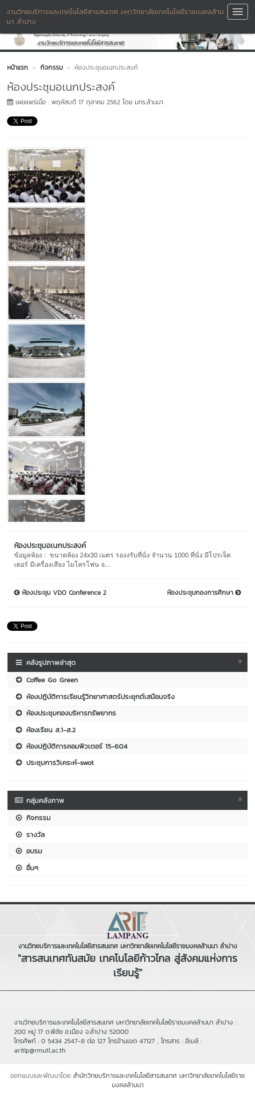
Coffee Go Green (46, 679)
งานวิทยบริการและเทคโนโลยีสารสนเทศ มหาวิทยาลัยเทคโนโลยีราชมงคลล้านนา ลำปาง (115, 16)
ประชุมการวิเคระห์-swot (54, 762)
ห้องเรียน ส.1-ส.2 (45, 729)
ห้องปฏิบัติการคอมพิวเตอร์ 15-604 (71, 746)
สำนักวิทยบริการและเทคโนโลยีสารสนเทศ (125, 1076)
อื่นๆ (26, 867)
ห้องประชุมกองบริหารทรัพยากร (65, 712)
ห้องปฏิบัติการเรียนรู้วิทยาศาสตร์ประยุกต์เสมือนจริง (95, 696)
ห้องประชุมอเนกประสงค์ (50, 545)
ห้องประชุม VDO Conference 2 (60, 593)
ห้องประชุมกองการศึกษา (204, 593)
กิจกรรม (33, 817)
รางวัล (30, 834)
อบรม (28, 850)
